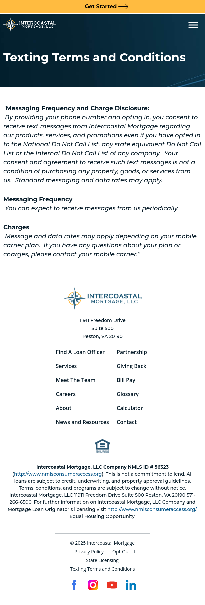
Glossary (128, 394)
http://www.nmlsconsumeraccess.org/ (151, 509)
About (64, 408)
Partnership (132, 352)
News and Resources (82, 422)
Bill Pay (126, 380)
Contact (127, 422)
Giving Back (131, 366)
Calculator (130, 408)
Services (66, 366)
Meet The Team (76, 380)
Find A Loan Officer (80, 352)
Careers (66, 394)
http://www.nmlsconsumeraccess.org (58, 474)
